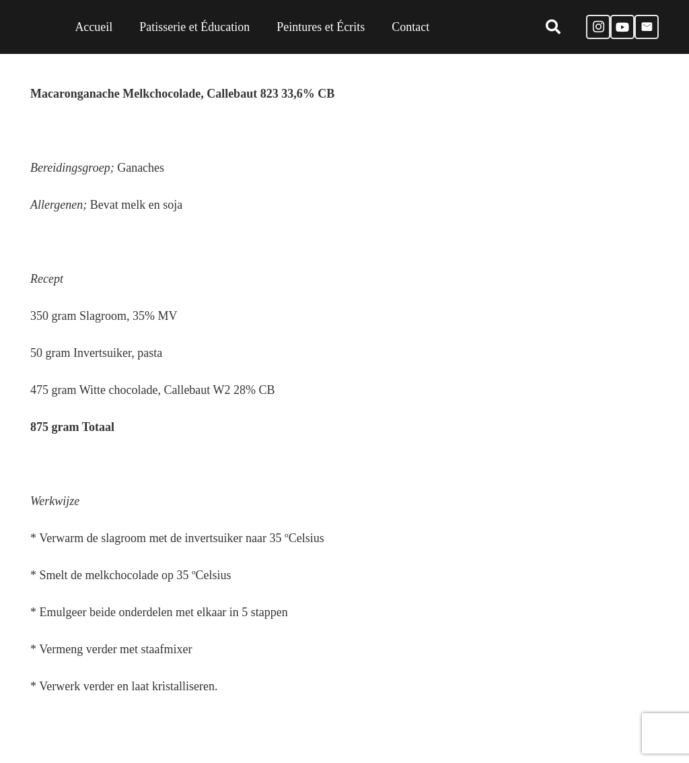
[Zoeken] (552, 27)
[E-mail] (646, 27)
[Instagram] (598, 27)
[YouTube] (622, 27)
